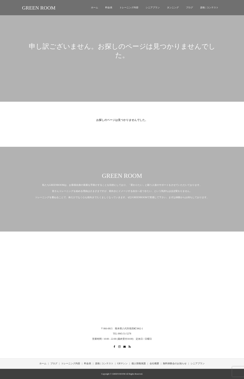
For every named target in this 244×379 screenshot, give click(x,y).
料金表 (108, 7)
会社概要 (154, 363)
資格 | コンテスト (209, 7)
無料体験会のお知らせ (175, 363)
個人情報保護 (138, 363)
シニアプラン (153, 7)
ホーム (94, 7)
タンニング (173, 7)
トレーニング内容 (128, 7)
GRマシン (122, 363)
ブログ (189, 7)
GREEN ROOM (39, 8)
